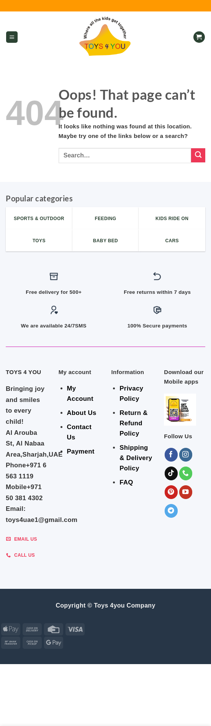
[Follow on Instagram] (186, 454)
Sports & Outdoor (106, 713)
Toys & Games (141, 708)
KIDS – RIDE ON (182, 708)
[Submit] (198, 155)
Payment (81, 451)
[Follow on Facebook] (171, 454)
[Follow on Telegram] (171, 510)
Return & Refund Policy (133, 423)
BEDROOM (85, 702)
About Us (82, 412)
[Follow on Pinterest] (171, 492)
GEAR (61, 702)
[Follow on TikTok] (171, 473)
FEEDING (112, 702)
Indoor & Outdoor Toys (41, 708)
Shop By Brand (98, 708)
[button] (12, 37)
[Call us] (186, 473)
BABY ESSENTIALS (150, 702)
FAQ (126, 482)
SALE (43, 702)
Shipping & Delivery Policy (135, 458)
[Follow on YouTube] (186, 492)
